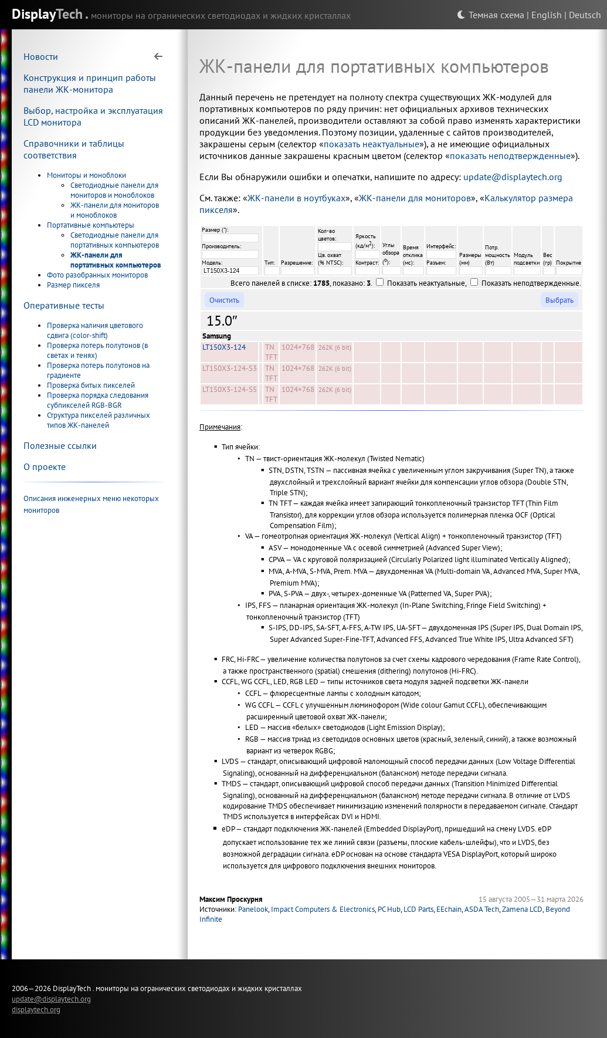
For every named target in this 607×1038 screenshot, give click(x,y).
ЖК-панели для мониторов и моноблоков (114, 210)
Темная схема (490, 15)
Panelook (253, 909)
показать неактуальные (371, 144)
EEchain (449, 909)
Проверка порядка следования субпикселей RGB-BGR (97, 400)
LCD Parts (418, 909)
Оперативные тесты (63, 305)
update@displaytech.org (512, 176)
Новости (40, 56)
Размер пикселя (73, 285)
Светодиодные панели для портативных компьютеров (114, 240)
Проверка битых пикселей (91, 385)
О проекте (44, 466)
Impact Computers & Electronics (323, 909)
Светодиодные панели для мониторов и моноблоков (114, 190)
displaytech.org (36, 1009)
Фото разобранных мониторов (97, 275)
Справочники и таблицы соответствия (73, 149)
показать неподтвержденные (510, 155)
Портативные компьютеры (90, 225)
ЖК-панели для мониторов (415, 198)
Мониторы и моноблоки (86, 175)
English (546, 15)
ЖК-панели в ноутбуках (296, 198)
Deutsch (585, 15)
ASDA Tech (481, 909)
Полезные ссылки (60, 445)
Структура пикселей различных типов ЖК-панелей (98, 420)
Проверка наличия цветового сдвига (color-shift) (95, 330)
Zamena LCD (522, 909)
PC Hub (389, 909)
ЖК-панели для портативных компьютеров (115, 260)
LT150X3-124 (224, 347)
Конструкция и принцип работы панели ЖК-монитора (89, 83)
